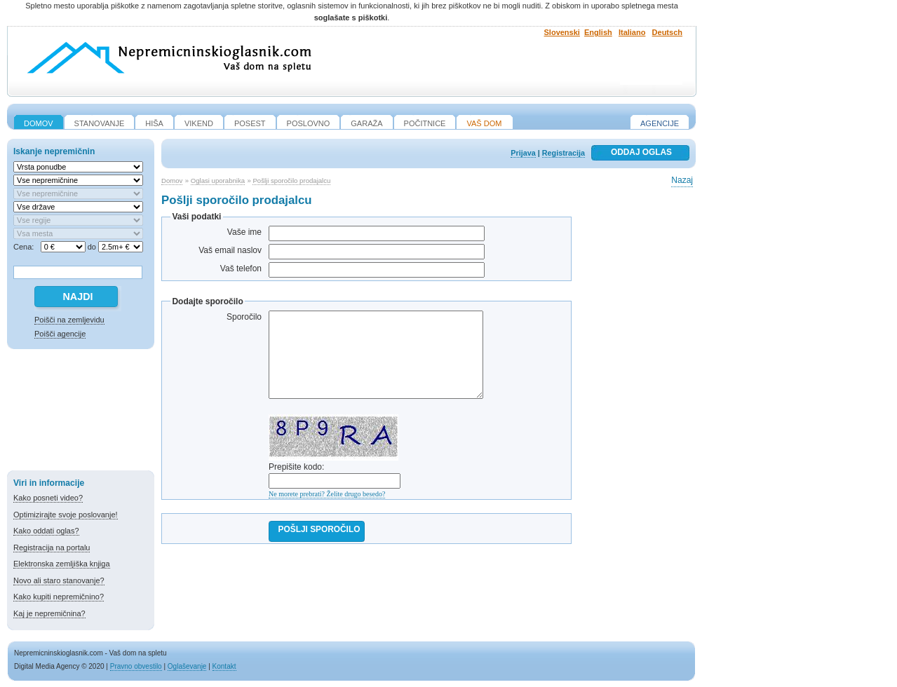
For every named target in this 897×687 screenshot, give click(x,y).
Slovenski (562, 32)
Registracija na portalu (51, 547)
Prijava (523, 153)
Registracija (563, 153)
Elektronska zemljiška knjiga (61, 563)
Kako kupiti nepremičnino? (58, 596)
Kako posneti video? (48, 498)
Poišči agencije (60, 333)
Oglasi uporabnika (218, 180)
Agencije (659, 123)
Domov (171, 180)
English (598, 32)
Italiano (632, 32)
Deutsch (667, 32)
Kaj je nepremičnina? (49, 613)
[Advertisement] (81, 412)
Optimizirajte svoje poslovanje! (65, 514)
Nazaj (682, 180)
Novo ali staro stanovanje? (58, 580)
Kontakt (224, 666)
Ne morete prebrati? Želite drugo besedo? (327, 494)
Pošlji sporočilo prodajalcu (291, 180)
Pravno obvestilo (136, 666)
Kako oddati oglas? (46, 530)
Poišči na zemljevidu (69, 319)
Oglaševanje (187, 666)
